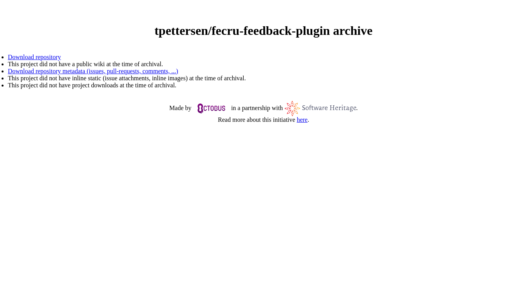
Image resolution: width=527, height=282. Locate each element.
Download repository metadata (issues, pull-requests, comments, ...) (93, 71)
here (302, 119)
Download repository (34, 57)
